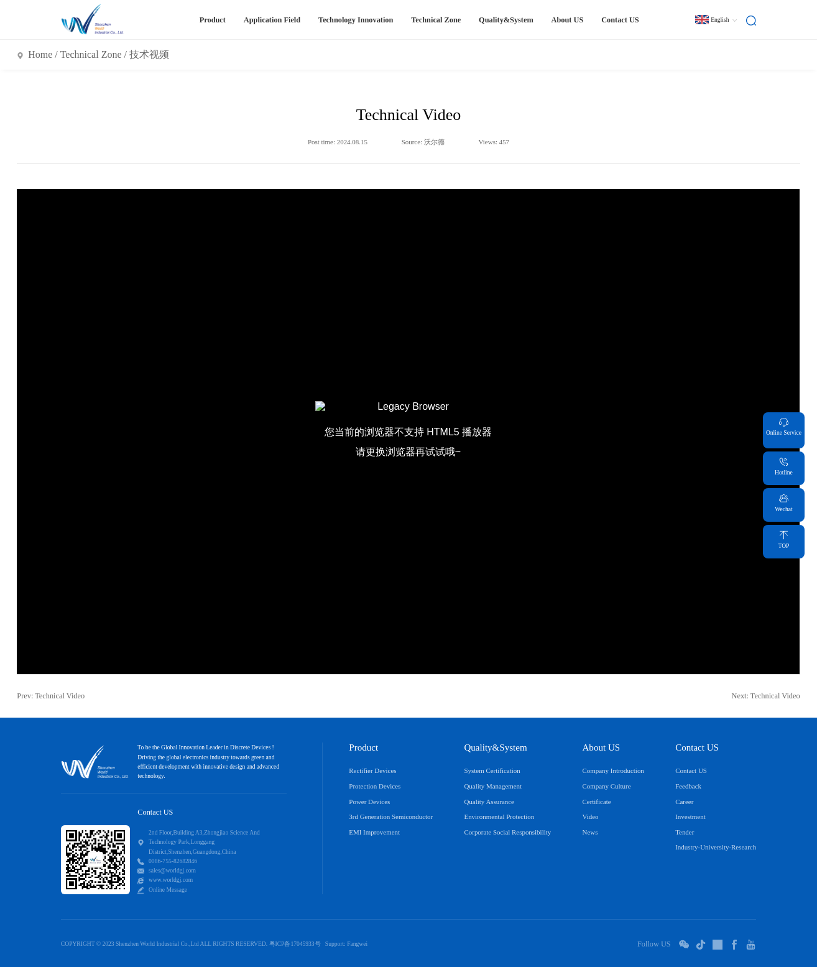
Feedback (688, 786)
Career (684, 801)
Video (591, 816)
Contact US (620, 20)
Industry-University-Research (715, 847)
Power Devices (369, 801)
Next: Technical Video (766, 696)
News (590, 832)
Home (40, 54)
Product (213, 20)
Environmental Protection (499, 816)
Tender (684, 832)
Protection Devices (374, 786)
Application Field (272, 20)
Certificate (597, 801)
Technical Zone (436, 20)
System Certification (492, 770)
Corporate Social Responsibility (507, 832)
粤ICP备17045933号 (295, 943)
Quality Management (493, 786)
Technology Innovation (355, 20)
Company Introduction (613, 770)
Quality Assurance (489, 801)
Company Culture (607, 786)
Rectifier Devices (372, 770)
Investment (690, 816)
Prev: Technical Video (51, 696)
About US (568, 20)
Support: (335, 943)
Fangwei (357, 943)
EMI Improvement (374, 832)
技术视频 (149, 54)
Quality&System (506, 20)
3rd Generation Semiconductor (391, 816)
